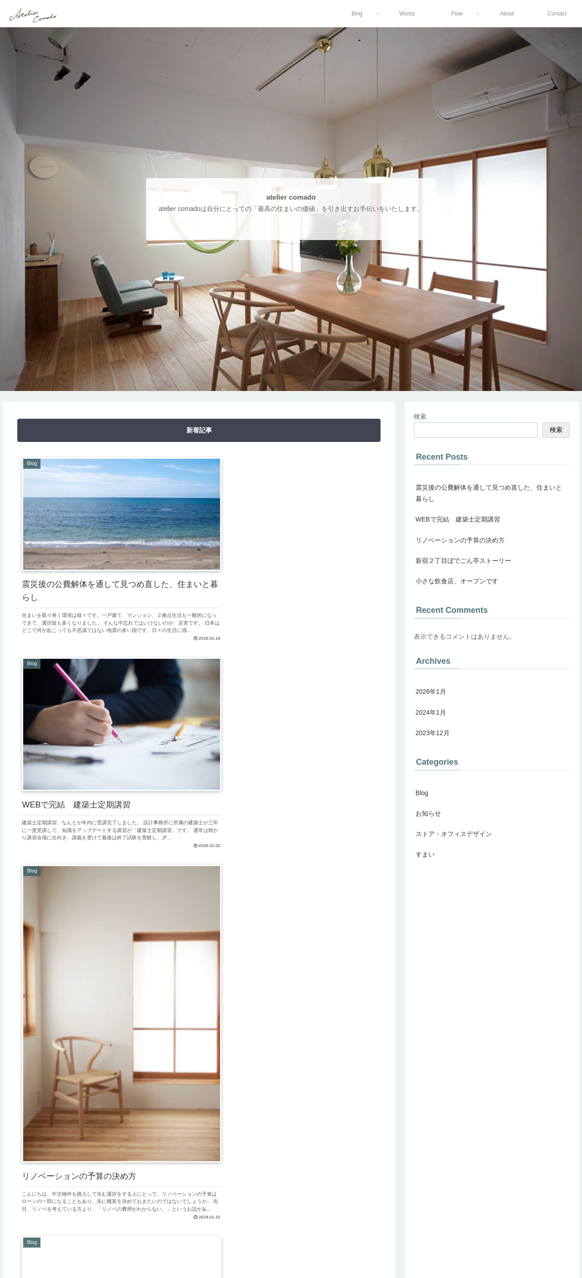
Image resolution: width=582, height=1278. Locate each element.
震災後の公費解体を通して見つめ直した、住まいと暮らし (489, 493)
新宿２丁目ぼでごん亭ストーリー (463, 560)
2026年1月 (431, 691)
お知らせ (428, 813)
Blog (422, 793)
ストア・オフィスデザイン (454, 833)
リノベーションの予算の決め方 (460, 540)
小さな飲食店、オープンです (457, 581)
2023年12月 (433, 733)
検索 (420, 416)
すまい (425, 854)
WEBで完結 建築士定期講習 (458, 519)
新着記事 (199, 430)
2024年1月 (431, 712)
